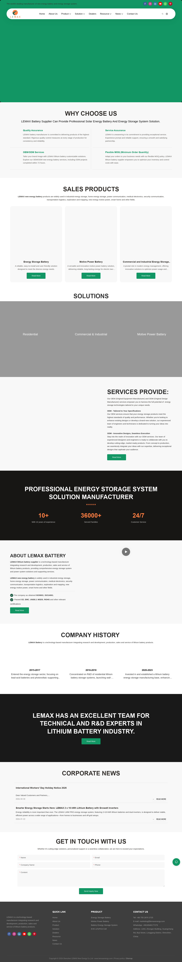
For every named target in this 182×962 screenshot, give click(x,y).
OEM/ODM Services (33, 152)
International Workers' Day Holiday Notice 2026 (41, 788)
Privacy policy (119, 958)
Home (55, 917)
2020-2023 (147, 670)
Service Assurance (115, 130)
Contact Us (57, 944)
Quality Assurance (33, 130)
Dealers (55, 933)
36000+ (91, 515)
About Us (56, 921)
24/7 (138, 515)
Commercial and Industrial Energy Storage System (146, 261)
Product (55, 925)
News (54, 940)
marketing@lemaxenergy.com (152, 921)
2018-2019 (91, 670)
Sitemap (129, 958)
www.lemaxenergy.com (103, 958)
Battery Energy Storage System (104, 925)
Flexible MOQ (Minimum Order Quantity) (127, 152)
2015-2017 (34, 670)
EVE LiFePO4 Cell (99, 929)
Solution (55, 929)
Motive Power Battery (91, 261)
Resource (56, 936)
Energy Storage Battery (36, 261)
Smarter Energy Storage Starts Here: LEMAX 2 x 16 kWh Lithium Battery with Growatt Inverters (67, 808)
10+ (43, 515)
